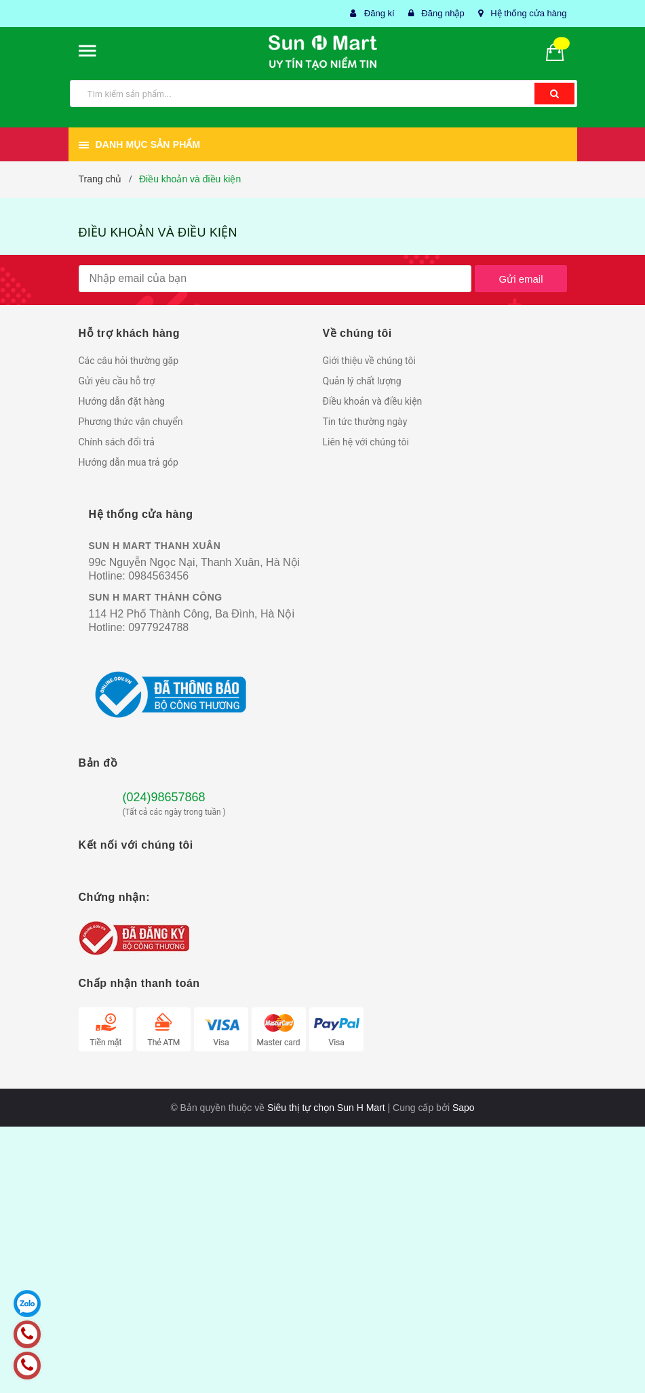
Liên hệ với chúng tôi (366, 442)
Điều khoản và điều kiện (158, 232)
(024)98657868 (164, 797)
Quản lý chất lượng (362, 381)
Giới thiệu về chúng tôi (369, 360)
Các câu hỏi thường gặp (129, 360)
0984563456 (158, 576)
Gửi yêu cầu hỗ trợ (117, 381)
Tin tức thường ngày (365, 421)
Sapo (463, 1107)
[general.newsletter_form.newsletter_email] (275, 278)
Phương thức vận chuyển (131, 421)
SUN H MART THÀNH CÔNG (155, 597)
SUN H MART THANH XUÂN (155, 545)
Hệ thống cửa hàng (528, 13)
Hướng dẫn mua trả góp (128, 462)
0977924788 (158, 627)
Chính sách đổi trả (117, 442)
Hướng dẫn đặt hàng (122, 401)
